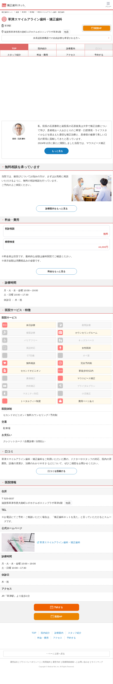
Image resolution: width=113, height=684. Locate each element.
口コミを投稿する (56, 471)
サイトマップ (97, 662)
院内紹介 (45, 633)
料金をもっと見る (56, 271)
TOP (34, 633)
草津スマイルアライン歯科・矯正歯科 (60, 542)
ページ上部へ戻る (56, 653)
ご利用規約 (46, 662)
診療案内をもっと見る (56, 208)
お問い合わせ (83, 662)
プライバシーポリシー (29, 662)
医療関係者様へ (69, 662)
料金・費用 (43, 637)
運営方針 (56, 662)
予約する (71, 637)
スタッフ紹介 (74, 633)
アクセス (57, 637)
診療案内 (58, 633)
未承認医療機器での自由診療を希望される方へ (56, 38)
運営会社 (14, 662)
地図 (66, 32)
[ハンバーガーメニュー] (108, 4)
